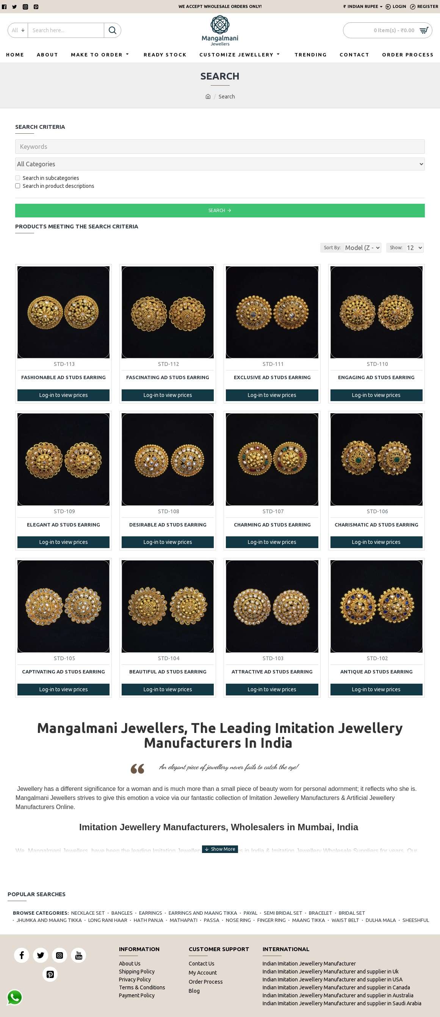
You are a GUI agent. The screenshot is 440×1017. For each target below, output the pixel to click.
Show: (398, 230)
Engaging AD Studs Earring (376, 360)
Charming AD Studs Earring (272, 508)
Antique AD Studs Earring (376, 655)
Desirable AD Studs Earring (168, 508)
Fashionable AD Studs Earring (63, 360)
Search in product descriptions (54, 169)
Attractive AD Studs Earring (272, 655)
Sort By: (326, 230)
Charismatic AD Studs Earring (376, 508)
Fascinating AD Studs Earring (167, 360)
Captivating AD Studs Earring (63, 655)
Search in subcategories (47, 161)
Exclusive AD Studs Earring (272, 360)
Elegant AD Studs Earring (63, 508)
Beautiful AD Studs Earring (168, 655)
